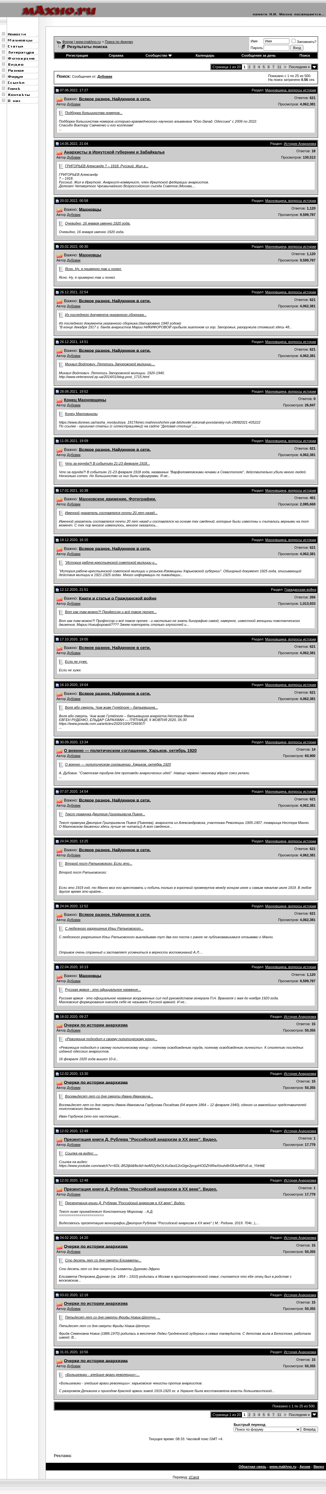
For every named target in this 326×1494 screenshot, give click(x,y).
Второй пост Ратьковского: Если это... (98, 863)
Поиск (305, 55)
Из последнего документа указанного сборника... (105, 315)
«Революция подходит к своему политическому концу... (111, 1039)
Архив (305, 1467)
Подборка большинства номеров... (94, 113)
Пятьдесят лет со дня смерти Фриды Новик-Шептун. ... (112, 1317)
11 (279, 67)
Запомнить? (304, 42)
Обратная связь (252, 1467)
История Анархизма (300, 144)
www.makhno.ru (282, 1467)
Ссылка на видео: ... (81, 1153)
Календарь (205, 55)
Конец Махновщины (81, 414)
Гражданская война (300, 589)
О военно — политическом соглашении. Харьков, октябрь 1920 (118, 764)
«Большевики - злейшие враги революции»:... (102, 1374)
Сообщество (158, 55)
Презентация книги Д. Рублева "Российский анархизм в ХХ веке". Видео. (125, 1203)
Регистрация (77, 55)
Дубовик (74, 104)
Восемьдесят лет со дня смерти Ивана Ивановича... (109, 1096)
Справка (116, 55)
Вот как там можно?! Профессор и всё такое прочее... (111, 612)
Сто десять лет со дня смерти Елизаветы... (103, 1260)
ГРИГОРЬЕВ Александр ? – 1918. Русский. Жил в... (106, 166)
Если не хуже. (76, 661)
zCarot (194, 1477)
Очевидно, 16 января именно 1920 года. (98, 223)
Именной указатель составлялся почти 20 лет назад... (111, 513)
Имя (254, 41)
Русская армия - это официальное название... (103, 989)
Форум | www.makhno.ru (81, 42)
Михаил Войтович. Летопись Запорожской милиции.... (110, 364)
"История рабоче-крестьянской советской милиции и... (111, 562)
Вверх (319, 1467)
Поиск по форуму (119, 42)
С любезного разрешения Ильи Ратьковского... (104, 928)
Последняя (299, 67)
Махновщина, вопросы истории (290, 90)
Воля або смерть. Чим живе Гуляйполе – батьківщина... (111, 707)
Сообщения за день (259, 55)
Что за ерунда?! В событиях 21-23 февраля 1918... (107, 463)
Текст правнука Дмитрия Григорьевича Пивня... (105, 814)
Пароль (257, 48)
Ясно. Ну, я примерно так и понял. (93, 269)
